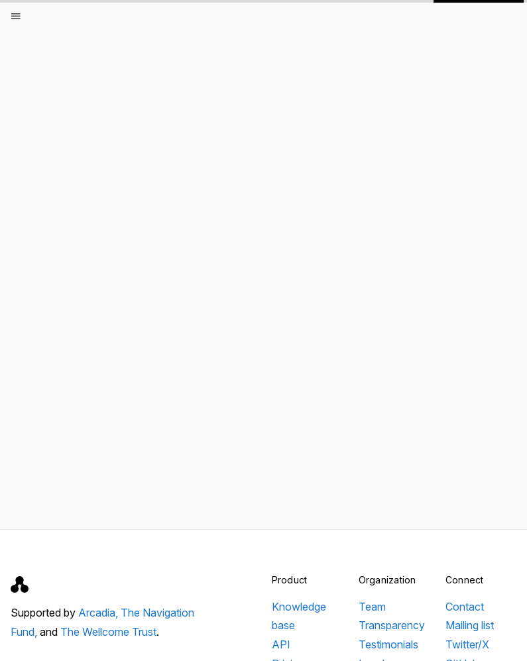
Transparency (392, 625)
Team (372, 606)
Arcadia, (99, 612)
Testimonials (388, 644)
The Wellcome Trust (108, 631)
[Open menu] (16, 16)
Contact (464, 606)
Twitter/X (467, 644)
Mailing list (469, 625)
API (281, 644)
